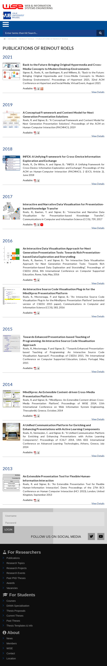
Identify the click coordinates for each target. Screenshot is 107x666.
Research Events (15, 573)
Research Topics (15, 563)
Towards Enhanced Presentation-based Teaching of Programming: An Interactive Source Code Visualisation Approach (59, 341)
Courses (11, 600)
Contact (10, 653)
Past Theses (13, 620)
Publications (13, 558)
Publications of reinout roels (52, 39)
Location (11, 658)
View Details (98, 92)
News (9, 638)
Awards (10, 583)
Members (12, 39)
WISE (9, 648)
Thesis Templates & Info (19, 625)
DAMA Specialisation (17, 605)
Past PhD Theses (16, 578)
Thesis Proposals (15, 610)
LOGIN (8, 529)
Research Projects (16, 568)
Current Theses (14, 615)
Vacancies (12, 588)
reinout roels (26, 39)
